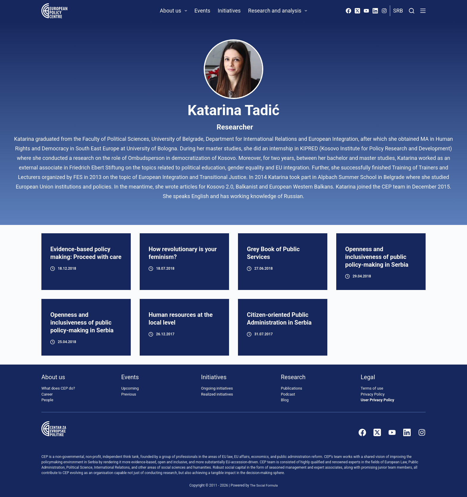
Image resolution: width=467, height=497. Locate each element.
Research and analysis (278, 10)
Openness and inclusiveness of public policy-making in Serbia (376, 257)
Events (202, 10)
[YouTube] (366, 10)
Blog (285, 400)
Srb (398, 10)
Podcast (288, 394)
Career (47, 394)
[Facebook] (348, 10)
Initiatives (229, 10)
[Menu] (423, 10)
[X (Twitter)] (357, 10)
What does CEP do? (58, 388)
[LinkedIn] (375, 10)
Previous (128, 394)
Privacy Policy (373, 394)
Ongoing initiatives (217, 388)
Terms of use (372, 388)
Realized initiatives (217, 394)
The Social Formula (264, 485)
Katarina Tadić (233, 110)
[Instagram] (384, 10)
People (47, 400)
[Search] (411, 10)
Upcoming (130, 388)
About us (174, 10)
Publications (291, 388)
